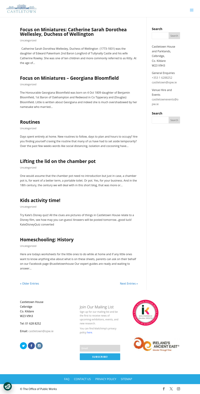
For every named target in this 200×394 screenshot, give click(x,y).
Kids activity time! (40, 200)
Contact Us (82, 379)
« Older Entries (29, 283)
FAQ (66, 379)
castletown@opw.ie (164, 82)
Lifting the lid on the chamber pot (58, 161)
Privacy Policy (105, 379)
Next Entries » (129, 283)
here (89, 332)
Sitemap (126, 379)
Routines (30, 122)
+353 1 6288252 (162, 78)
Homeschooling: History (47, 239)
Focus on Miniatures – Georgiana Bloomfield (69, 78)
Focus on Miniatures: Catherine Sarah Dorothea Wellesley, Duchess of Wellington (73, 31)
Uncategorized (28, 40)
